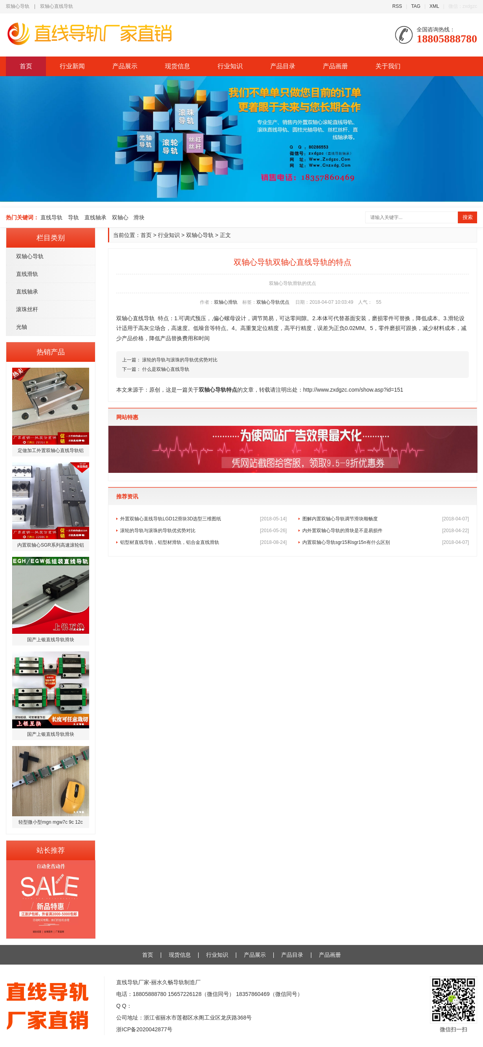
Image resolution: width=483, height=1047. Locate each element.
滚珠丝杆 (27, 309)
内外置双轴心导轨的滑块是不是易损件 (385, 530)
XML (434, 6)
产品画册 (335, 66)
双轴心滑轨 (226, 302)
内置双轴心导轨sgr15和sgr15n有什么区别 (385, 542)
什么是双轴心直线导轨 (165, 369)
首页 (26, 66)
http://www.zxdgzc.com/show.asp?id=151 (353, 390)
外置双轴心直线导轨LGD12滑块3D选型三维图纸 (203, 519)
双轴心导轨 (30, 256)
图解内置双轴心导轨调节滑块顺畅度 (385, 519)
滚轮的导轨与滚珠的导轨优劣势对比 (180, 360)
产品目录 (282, 66)
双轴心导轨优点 (272, 302)
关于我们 (388, 66)
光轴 (21, 327)
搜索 (468, 217)
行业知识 (230, 66)
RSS (397, 6)
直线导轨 (51, 217)
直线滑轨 (27, 274)
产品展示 (124, 66)
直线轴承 (95, 217)
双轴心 (120, 217)
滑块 (139, 217)
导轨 (73, 217)
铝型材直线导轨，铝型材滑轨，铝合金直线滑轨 (203, 542)
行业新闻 (72, 66)
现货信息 (177, 66)
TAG (416, 6)
